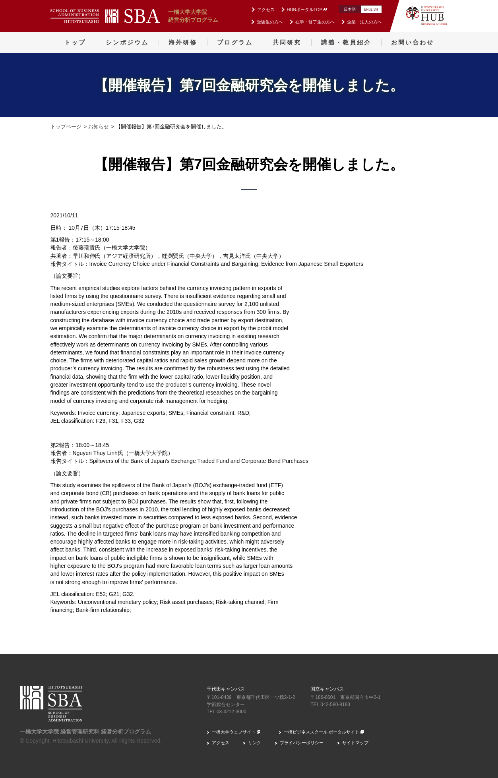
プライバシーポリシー (302, 742)
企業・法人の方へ (364, 21)
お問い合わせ (412, 42)
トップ (75, 42)
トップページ (65, 127)
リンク (254, 742)
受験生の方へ (270, 21)
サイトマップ (355, 742)
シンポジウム (127, 42)
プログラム (235, 42)
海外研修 (183, 42)
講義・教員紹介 (346, 42)
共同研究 (287, 42)
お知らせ (98, 127)
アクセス (266, 9)
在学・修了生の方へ (315, 21)
